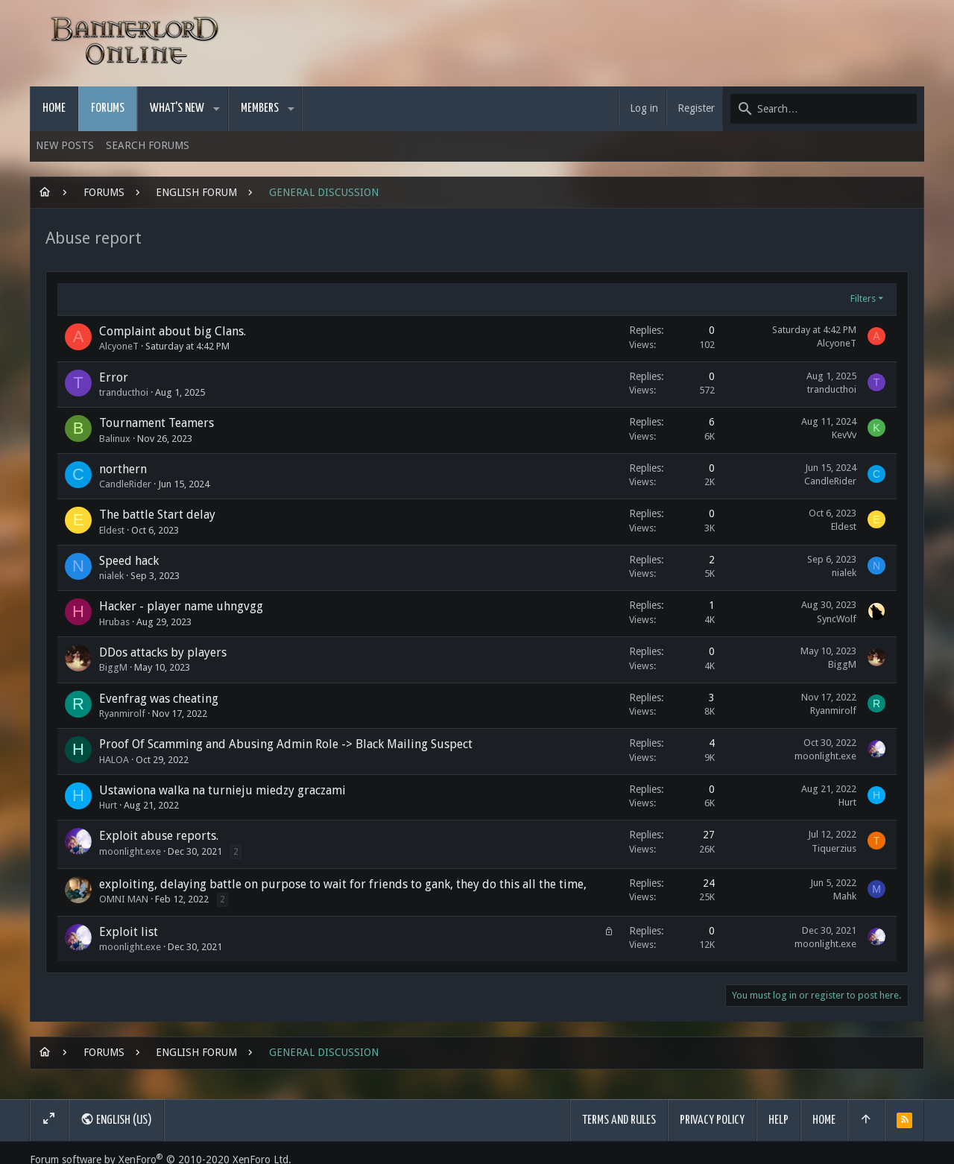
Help (778, 1120)
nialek (111, 575)
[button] (216, 108)
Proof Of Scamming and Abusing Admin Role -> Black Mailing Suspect (286, 744)
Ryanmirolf (122, 713)
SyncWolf (836, 618)
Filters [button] (863, 298)
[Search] (823, 109)
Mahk (844, 896)
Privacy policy (712, 1120)
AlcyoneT (119, 346)
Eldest (111, 530)
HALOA (114, 759)
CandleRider (125, 484)
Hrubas (114, 621)
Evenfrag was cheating (158, 699)
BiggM (113, 667)
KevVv (844, 434)
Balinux (114, 438)
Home (823, 1120)
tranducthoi (123, 392)
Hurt (108, 805)
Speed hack (129, 561)
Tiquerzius (834, 848)
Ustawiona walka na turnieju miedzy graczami (222, 790)
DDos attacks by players (163, 652)
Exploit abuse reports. (158, 836)
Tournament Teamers (156, 423)
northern (123, 469)
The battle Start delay (157, 514)
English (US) (116, 1119)
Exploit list (128, 932)
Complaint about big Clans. (172, 331)
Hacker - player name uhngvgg (181, 606)
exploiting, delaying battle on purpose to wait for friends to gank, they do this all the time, (343, 884)
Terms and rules (619, 1120)
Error (113, 377)
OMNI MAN (123, 899)
